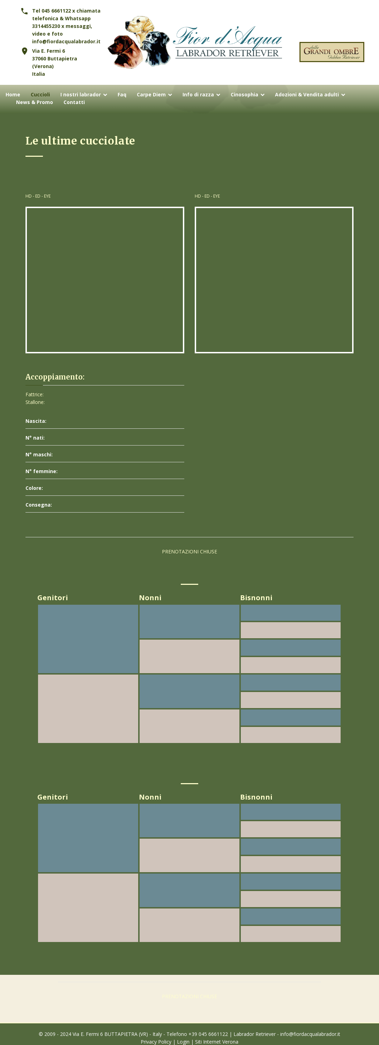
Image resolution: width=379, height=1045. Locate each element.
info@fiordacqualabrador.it (66, 41)
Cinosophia (244, 95)
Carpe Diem (151, 95)
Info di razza (198, 95)
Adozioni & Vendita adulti (307, 95)
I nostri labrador (80, 95)
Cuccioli (40, 95)
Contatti (74, 102)
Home (13, 95)
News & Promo (34, 102)
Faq (122, 95)
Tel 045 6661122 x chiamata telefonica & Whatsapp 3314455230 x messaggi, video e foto (66, 22)
